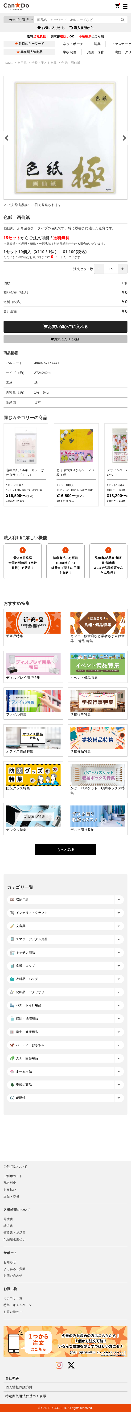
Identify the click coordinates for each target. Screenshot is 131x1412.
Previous (7, 138)
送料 (36, 36)
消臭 (97, 44)
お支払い (10, 1189)
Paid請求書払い (15, 1239)
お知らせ (10, 1262)
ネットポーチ (73, 44)
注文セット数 (100, 269)
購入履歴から (82, 28)
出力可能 (91, 36)
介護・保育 (95, 52)
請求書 (8, 1226)
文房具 (22, 63)
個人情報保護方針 (19, 1387)
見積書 (8, 1219)
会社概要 (12, 1378)
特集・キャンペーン (18, 1305)
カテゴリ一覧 (13, 1298)
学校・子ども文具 (45, 63)
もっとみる (65, 850)
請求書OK (62, 36)
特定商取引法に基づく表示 (25, 1396)
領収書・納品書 (15, 1232)
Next (123, 138)
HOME (9, 63)
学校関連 (70, 52)
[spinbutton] (111, 269)
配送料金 (10, 1183)
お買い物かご (13, 1312)
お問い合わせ (13, 1275)
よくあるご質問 (15, 1269)
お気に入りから (51, 28)
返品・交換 (11, 1196)
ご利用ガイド (13, 1176)
